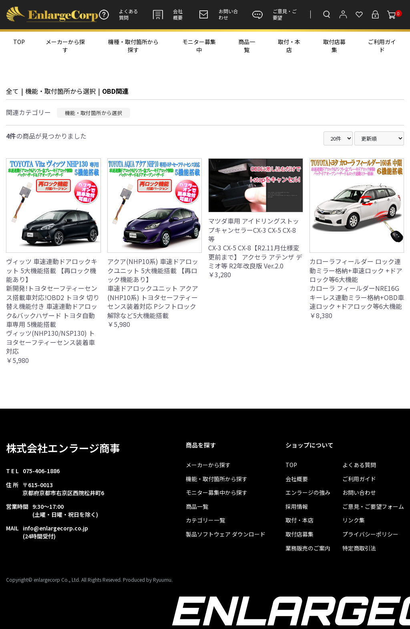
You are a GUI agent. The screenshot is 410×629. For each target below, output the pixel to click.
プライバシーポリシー (370, 534)
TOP (19, 42)
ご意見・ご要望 (274, 14)
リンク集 (353, 520)
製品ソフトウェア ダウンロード (225, 534)
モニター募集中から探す (216, 492)
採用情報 (296, 506)
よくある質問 (118, 14)
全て (12, 91)
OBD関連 (115, 91)
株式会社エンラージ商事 (63, 447)
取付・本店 (289, 46)
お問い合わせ (218, 14)
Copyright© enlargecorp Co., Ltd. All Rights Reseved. (64, 579)
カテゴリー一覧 (205, 520)
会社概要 (168, 14)
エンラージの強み (307, 492)
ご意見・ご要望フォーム (373, 506)
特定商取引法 (359, 548)
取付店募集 (334, 46)
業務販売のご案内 (307, 548)
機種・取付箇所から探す (133, 46)
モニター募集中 (199, 46)
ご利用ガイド (382, 46)
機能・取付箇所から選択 (60, 91)
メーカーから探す (65, 46)
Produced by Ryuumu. (148, 579)
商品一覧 (246, 46)
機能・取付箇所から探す (216, 479)
